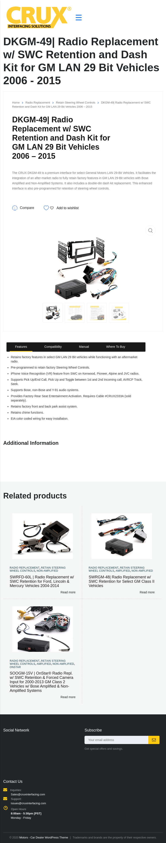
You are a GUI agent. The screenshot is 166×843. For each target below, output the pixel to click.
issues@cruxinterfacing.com (28, 803)
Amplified (123, 570)
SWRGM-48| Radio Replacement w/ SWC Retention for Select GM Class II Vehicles (121, 581)
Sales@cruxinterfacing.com (28, 794)
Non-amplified (47, 570)
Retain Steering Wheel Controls (75, 102)
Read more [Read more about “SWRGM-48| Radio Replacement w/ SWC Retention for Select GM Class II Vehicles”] (147, 592)
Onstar (15, 667)
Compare (27, 208)
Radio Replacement (38, 102)
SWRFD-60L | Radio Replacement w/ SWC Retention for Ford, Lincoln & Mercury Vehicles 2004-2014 (42, 581)
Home (16, 102)
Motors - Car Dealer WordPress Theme (43, 837)
